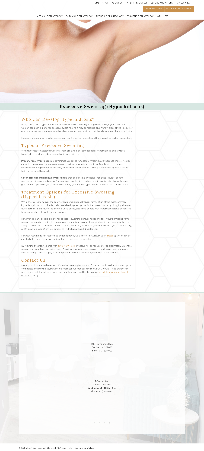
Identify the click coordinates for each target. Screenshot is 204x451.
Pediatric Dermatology (109, 16)
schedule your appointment (113, 272)
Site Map (51, 448)
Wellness (162, 16)
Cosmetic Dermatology (140, 16)
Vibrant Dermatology (84, 448)
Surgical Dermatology (79, 16)
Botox (110, 236)
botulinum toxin (66, 246)
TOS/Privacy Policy (64, 448)
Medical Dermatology (50, 16)
